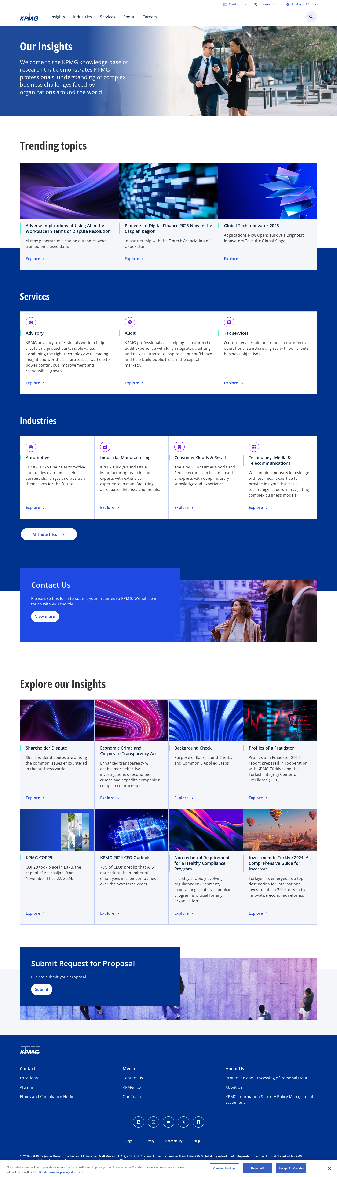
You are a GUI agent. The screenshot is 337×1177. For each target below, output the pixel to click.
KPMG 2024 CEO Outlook (125, 857)
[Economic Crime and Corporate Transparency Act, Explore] (110, 798)
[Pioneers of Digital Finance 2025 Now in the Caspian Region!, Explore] (135, 259)
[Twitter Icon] (183, 1122)
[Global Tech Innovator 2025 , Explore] (234, 259)
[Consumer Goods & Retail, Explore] (184, 507)
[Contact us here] (234, 4)
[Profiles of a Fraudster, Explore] (259, 798)
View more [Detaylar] (45, 616)
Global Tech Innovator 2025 (251, 225)
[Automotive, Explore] (36, 507)
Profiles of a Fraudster (271, 748)
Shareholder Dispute (46, 748)
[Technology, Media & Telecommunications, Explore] (259, 507)
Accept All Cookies (291, 1168)
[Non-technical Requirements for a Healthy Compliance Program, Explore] (184, 913)
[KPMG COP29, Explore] (36, 913)
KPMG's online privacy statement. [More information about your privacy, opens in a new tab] (61, 1172)
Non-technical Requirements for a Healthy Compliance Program (203, 863)
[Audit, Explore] (135, 383)
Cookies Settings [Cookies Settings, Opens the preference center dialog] (224, 1168)
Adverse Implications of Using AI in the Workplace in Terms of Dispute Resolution (68, 228)
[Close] (329, 1168)
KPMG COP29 (39, 857)
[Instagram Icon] (153, 1122)
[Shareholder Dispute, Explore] (36, 798)
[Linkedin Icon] (138, 1122)
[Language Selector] (301, 4)
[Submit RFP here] (266, 4)
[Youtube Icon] (168, 1122)
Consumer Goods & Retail (200, 457)
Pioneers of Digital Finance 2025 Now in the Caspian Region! (168, 228)
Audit (130, 333)
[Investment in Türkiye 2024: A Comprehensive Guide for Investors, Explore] (259, 913)
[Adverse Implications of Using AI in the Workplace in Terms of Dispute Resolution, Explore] (36, 259)
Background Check (193, 748)
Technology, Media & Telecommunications (270, 460)
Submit (41, 989)
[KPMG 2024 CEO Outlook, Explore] (110, 913)
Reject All (257, 1168)
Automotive (37, 457)
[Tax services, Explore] (234, 383)
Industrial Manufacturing (125, 457)
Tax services (236, 333)
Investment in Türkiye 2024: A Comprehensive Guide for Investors (278, 863)
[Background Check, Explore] (184, 798)
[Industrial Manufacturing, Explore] (110, 507)
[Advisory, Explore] (36, 383)
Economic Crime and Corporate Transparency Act (128, 750)
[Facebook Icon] (198, 1122)
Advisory (35, 333)
